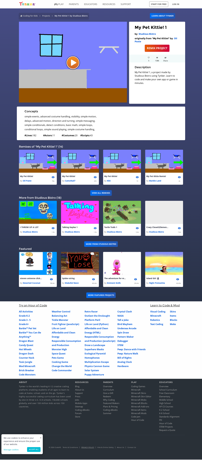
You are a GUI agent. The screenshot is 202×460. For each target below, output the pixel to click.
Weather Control (61, 311)
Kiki (109, 181)
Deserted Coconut (31, 283)
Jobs (77, 400)
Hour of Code (137, 420)
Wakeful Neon (72, 283)
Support (79, 393)
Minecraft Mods (138, 413)
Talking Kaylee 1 (70, 227)
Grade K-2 (24, 316)
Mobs (173, 324)
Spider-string (68, 278)
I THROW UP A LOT (29, 227)
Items (173, 316)
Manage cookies (11, 449)
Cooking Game (60, 362)
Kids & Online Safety (105, 448)
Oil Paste (27, 181)
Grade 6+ (24, 324)
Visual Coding (157, 311)
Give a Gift (108, 393)
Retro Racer (91, 311)
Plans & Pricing (110, 407)
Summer (107, 413)
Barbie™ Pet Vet (27, 328)
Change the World (62, 366)
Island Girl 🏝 (152, 278)
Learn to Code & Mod (165, 305)
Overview (107, 386)
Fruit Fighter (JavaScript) (65, 324)
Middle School (166, 400)
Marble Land (155, 181)
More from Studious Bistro (101, 244)
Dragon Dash (26, 353)
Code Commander (62, 370)
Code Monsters (27, 374)
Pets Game (58, 358)
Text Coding (156, 324)
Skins (173, 311)
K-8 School (164, 413)
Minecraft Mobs (138, 400)
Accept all (34, 449)
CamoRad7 (70, 181)
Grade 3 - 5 (25, 320)
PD (160, 420)
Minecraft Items (138, 410)
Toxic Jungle (25, 362)
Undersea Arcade (126, 328)
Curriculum (108, 390)
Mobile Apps (81, 403)
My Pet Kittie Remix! (156, 176)
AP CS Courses (166, 407)
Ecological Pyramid (95, 353)
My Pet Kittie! (26, 176)
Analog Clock (124, 362)
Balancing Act (59, 316)
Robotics (155, 320)
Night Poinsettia (157, 283)
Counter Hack (26, 358)
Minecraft (155, 316)
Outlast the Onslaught (97, 316)
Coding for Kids (30, 15)
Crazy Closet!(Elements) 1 (157, 227)
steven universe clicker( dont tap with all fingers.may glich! (31, 278)
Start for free (159, 4)
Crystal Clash (124, 311)
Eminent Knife (114, 283)
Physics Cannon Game (97, 366)
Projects (46, 15)
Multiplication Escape (97, 362)
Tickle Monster (60, 320)
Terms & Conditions (70, 448)
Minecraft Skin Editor (141, 396)
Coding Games (138, 386)
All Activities (26, 311)
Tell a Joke (122, 320)
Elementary (164, 396)
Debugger (122, 341)
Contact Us (132, 448)
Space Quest (59, 353)
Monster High (59, 349)
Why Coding (109, 400)
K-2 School (164, 410)
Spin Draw (123, 332)
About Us (79, 390)
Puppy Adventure (94, 374)
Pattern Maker (125, 337)
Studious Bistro (147, 34)
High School (165, 403)
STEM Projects (166, 427)
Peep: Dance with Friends (131, 349)
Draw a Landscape (95, 345)
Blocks (173, 320)
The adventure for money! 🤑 (115, 278)
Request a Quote (167, 430)
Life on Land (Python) (96, 324)
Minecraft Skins (138, 393)
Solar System (92, 370)
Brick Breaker (26, 370)
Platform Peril (92, 320)
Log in (175, 4)
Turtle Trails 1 (110, 227)
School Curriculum (168, 390)
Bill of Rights (124, 358)
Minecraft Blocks (139, 403)
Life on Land (59, 328)
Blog (77, 386)
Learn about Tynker (163, 15)
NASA (120, 316)
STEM (120, 345)
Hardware (122, 366)
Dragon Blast (26, 341)
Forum (78, 413)
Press (77, 396)
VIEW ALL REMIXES (101, 193)
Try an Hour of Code (33, 305)
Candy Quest (26, 345)
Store (77, 417)
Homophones (92, 358)
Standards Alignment (169, 417)
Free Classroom (166, 393)
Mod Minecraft (27, 366)
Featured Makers (111, 403)
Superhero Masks (94, 349)
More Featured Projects (101, 295)
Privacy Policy (87, 448)
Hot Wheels (25, 349)
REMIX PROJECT (157, 48)
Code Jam (135, 417)
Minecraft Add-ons (140, 407)
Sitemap (79, 407)
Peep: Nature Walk (127, 353)
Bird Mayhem (124, 324)
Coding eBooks (82, 410)
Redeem (107, 396)
